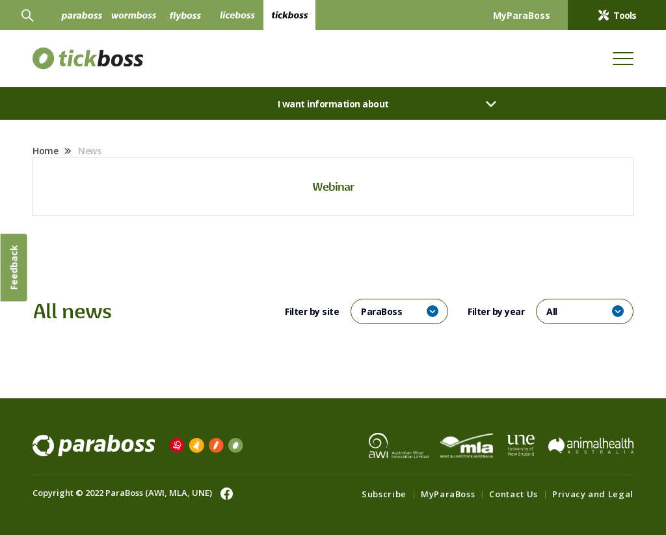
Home (45, 150)
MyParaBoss (448, 494)
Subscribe (384, 494)
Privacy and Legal (592, 494)
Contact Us (513, 494)
